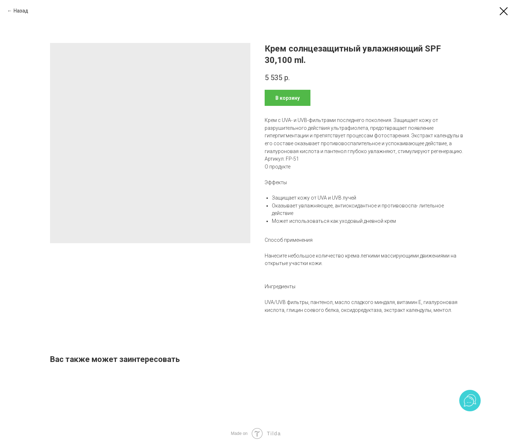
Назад (21, 11)
